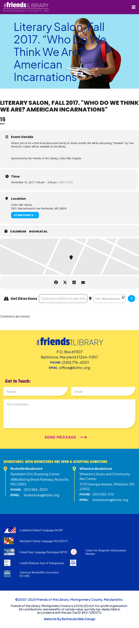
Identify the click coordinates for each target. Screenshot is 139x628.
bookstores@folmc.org (41, 495)
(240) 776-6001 (75, 362)
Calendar (18, 231)
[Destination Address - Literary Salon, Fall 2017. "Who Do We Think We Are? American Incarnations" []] (109, 298)
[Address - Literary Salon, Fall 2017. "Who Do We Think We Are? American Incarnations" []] (63, 298)
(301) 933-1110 (103, 494)
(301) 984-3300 (36, 489)
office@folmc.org (74, 367)
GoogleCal (38, 231)
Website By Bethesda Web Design (69, 619)
